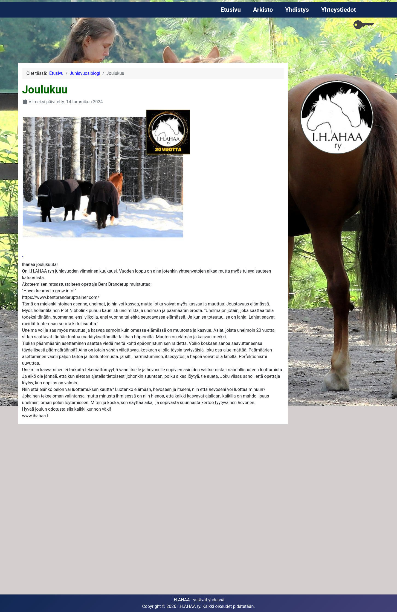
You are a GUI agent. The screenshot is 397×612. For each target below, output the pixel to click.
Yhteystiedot (338, 9)
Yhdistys (297, 9)
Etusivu (231, 9)
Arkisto (263, 9)
